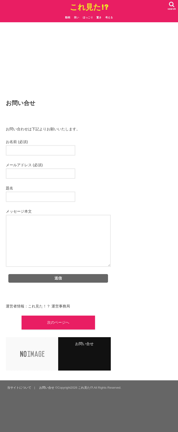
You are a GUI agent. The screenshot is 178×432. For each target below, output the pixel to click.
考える (109, 17)
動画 (67, 17)
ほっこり (88, 17)
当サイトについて (19, 387)
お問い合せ (46, 387)
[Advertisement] (89, 62)
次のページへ (58, 322)
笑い (76, 17)
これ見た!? (89, 6)
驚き (99, 17)
